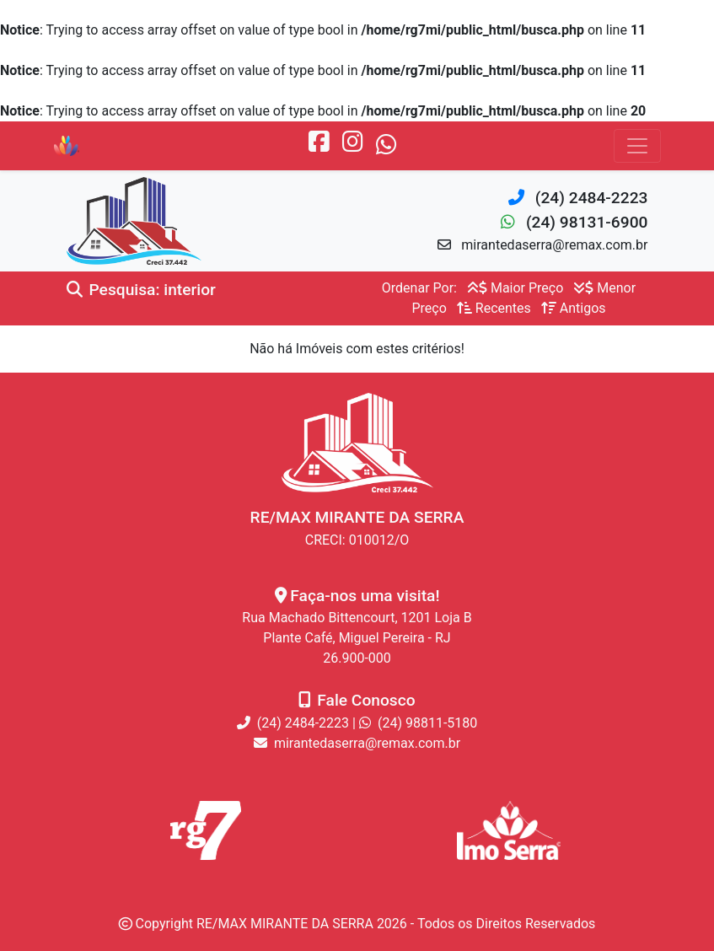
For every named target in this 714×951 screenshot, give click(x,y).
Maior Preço (515, 288)
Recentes (494, 308)
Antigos (573, 308)
